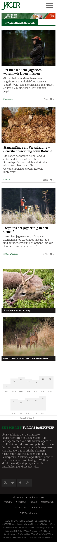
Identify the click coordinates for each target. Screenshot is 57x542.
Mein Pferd (30, 534)
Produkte (7, 502)
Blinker (44, 524)
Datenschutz (21, 507)
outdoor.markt (48, 537)
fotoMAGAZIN (11, 531)
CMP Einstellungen (28, 513)
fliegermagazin (46, 527)
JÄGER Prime (45, 531)
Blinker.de (35, 524)
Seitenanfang (27, 418)
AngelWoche (24, 524)
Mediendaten (47, 502)
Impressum (36, 507)
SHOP (39, 534)
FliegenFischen (32, 527)
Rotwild (6, 180)
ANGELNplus (31, 521)
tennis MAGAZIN (19, 537)
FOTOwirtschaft (34, 537)
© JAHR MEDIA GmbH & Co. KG (28, 497)
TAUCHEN (7, 537)
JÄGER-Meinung (10, 254)
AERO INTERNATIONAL (15, 521)
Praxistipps (8, 99)
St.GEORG (47, 534)
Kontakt (33, 502)
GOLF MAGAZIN (24, 531)
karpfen (7, 534)
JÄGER (35, 531)
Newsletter (21, 502)
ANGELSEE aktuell (10, 524)
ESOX (50, 524)
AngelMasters (44, 521)
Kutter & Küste (18, 534)
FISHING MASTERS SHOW (13, 527)
